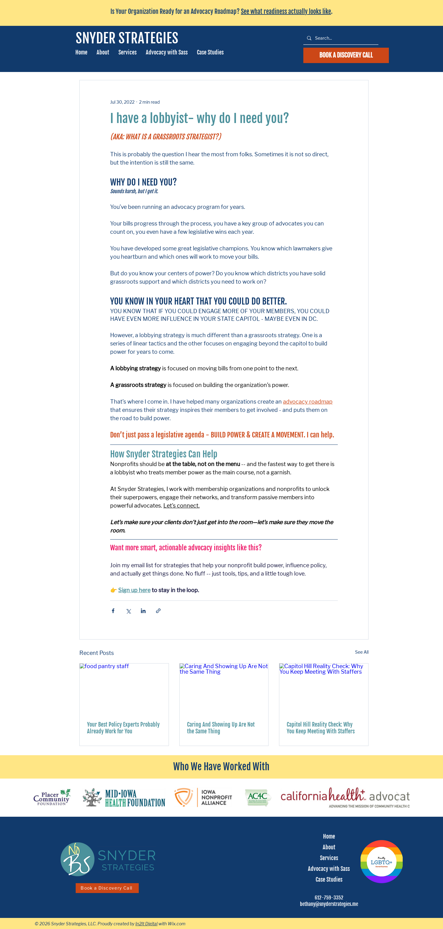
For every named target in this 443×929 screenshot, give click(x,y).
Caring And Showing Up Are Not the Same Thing (221, 728)
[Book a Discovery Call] (107, 888)
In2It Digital (146, 923)
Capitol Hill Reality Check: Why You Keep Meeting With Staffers (321, 728)
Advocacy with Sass (329, 868)
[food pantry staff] (124, 688)
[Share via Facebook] (113, 611)
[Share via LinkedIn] (143, 611)
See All (362, 652)
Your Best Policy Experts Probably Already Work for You (123, 728)
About (329, 847)
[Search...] (340, 38)
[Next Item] (399, 797)
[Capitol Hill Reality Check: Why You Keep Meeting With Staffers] (323, 688)
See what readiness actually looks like (286, 11)
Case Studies (329, 879)
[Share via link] (158, 611)
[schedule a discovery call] (346, 55)
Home (329, 836)
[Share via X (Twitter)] (128, 611)
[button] (127, 52)
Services (329, 858)
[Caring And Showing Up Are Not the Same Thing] (224, 688)
